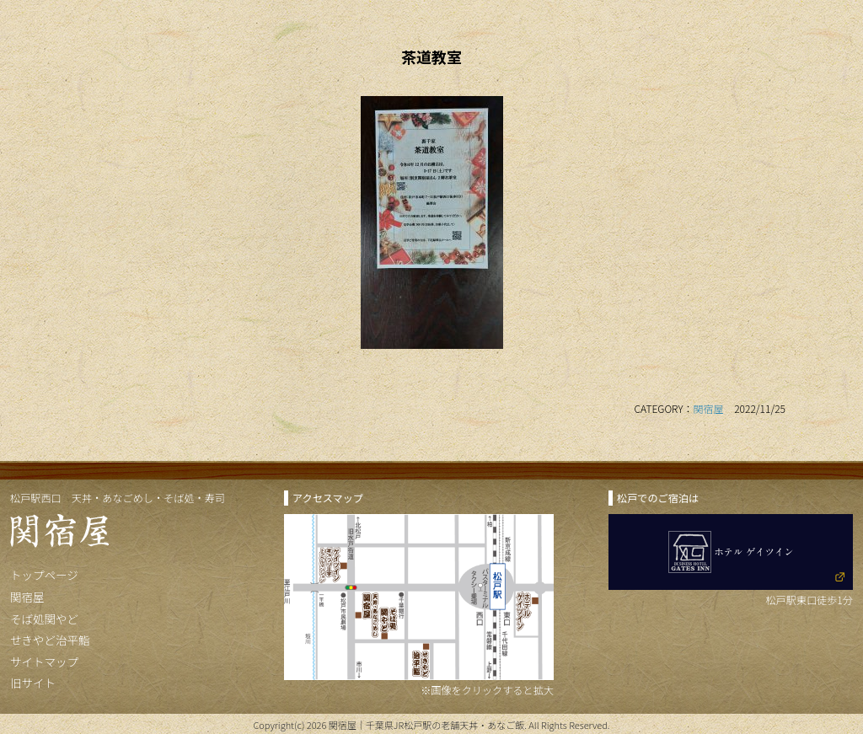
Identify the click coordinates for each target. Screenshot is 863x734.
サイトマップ (44, 661)
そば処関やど (44, 618)
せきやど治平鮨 (50, 639)
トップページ (44, 574)
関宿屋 (709, 408)
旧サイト (33, 682)
